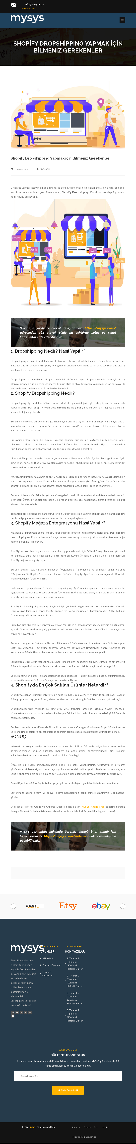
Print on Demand (51, 965)
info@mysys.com (34, 4)
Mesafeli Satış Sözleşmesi (84, 1137)
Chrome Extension (47, 974)
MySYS (32, 1127)
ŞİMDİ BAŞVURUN (68, 1090)
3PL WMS (47, 958)
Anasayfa (76, 1127)
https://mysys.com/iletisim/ (66, 836)
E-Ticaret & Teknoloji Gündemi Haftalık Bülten (75, 963)
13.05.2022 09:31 (21, 169)
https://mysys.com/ (100, 328)
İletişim (105, 1127)
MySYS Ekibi (46, 169)
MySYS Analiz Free (93, 806)
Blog (96, 1127)
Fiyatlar (87, 1127)
